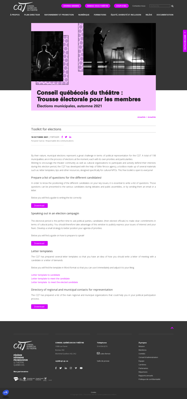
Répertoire (143, 372)
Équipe (141, 361)
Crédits (93, 392)
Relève (149, 15)
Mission (142, 346)
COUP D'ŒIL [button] (121, 6)
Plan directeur (32, 15)
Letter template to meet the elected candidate (54, 282)
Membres (142, 350)
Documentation (165, 15)
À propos (15, 15)
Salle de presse (103, 361)
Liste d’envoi (103, 354)
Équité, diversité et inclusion (126, 15)
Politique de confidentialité (149, 379)
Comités (142, 354)
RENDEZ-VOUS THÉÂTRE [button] (97, 6)
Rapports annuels (146, 375)
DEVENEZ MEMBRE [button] (71, 6)
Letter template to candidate (45, 274)
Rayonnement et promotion (59, 15)
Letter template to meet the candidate (50, 278)
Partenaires (143, 368)
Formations (100, 15)
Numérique (83, 15)
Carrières (142, 365)
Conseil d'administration (148, 357)
